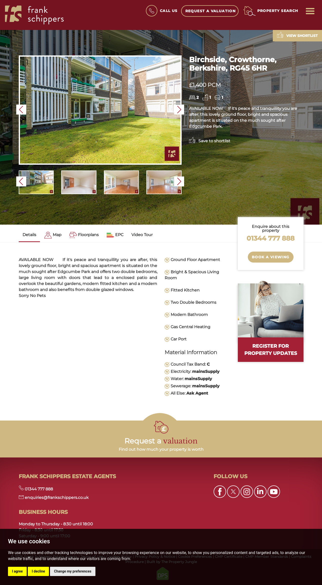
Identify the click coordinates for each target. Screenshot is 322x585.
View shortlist (297, 35)
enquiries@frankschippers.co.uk (54, 497)
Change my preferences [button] (72, 571)
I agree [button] (17, 571)
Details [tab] (29, 234)
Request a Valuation (210, 11)
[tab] (52, 235)
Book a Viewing (271, 257)
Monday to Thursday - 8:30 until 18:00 (56, 524)
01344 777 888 (271, 238)
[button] (21, 110)
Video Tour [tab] (142, 234)
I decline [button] (38, 571)
